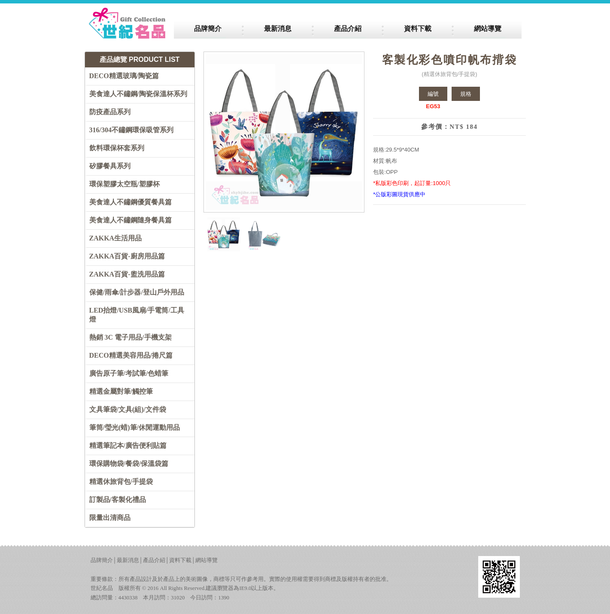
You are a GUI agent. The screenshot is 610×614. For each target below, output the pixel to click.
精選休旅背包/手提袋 (121, 481)
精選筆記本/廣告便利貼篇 (128, 445)
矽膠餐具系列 (109, 166)
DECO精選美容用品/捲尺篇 (131, 355)
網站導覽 (206, 560)
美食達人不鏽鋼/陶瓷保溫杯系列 (138, 93)
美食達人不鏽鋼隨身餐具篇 (130, 220)
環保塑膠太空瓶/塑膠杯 (124, 184)
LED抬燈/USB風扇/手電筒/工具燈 (136, 315)
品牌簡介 (102, 560)
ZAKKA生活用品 (115, 238)
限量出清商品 (109, 517)
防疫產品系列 (109, 112)
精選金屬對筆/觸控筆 (121, 391)
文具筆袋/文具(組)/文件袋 (128, 409)
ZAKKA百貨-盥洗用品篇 (127, 274)
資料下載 (180, 560)
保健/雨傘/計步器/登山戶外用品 (136, 292)
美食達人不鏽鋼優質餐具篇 (130, 202)
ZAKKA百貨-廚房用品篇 (127, 256)
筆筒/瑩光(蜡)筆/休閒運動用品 (134, 427)
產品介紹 (154, 560)
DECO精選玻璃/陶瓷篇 (124, 75)
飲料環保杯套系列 (116, 148)
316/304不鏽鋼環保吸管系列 (131, 130)
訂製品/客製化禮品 (117, 499)
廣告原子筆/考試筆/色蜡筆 (129, 373)
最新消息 (128, 560)
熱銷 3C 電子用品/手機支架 (130, 337)
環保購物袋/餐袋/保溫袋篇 (129, 463)
